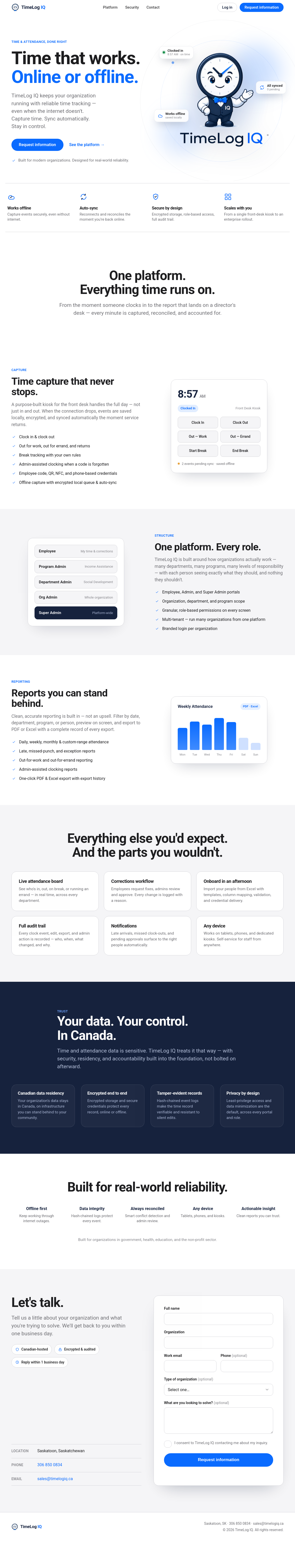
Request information (261, 7)
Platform (110, 7)
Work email (173, 1357)
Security (132, 7)
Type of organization (188, 1380)
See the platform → (87, 144)
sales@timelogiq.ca (55, 1480)
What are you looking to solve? (196, 1404)
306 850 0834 (49, 1466)
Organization (174, 1333)
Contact (153, 7)
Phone (234, 1357)
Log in (227, 7)
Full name (172, 1310)
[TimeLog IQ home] (28, 7)
